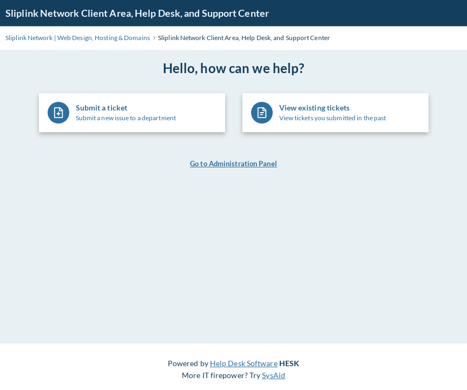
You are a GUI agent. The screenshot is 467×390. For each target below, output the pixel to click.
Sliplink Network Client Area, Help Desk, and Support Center (137, 13)
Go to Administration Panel (233, 163)
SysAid (273, 375)
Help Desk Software (244, 363)
